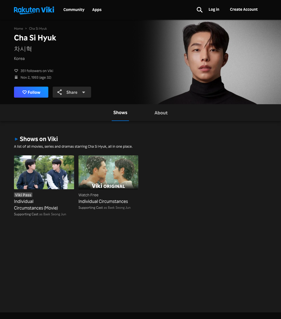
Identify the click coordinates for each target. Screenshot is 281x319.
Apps (97, 9)
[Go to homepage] (34, 10)
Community (74, 9)
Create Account (244, 9)
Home (18, 28)
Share (71, 92)
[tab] (120, 112)
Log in (214, 9)
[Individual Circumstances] (108, 179)
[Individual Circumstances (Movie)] (44, 183)
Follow (31, 92)
